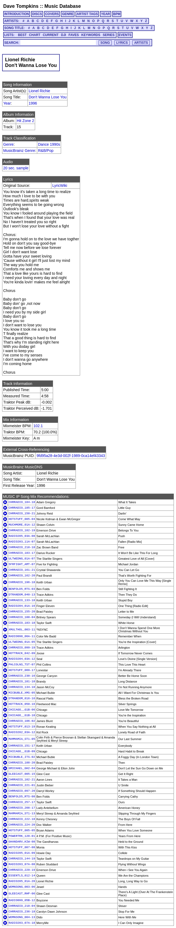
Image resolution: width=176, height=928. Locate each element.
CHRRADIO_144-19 (22, 858)
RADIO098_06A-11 (22, 636)
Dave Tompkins (21, 6)
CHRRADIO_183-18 (22, 622)
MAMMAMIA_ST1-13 (22, 813)
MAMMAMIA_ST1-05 (22, 739)
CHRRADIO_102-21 (22, 779)
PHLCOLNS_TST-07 (22, 664)
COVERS (52, 14)
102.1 (38, 426)
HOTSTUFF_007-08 (22, 847)
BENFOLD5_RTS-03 (22, 589)
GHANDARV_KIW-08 (22, 841)
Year (7, 103)
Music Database (62, 6)
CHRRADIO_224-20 (22, 824)
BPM (117, 14)
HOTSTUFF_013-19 (22, 726)
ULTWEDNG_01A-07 (22, 558)
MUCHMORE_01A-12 (22, 524)
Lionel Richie (39, 91)
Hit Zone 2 (25, 121)
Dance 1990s (49, 144)
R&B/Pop (46, 150)
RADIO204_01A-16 (22, 606)
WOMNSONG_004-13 (22, 917)
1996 (33, 103)
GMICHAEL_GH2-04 (22, 768)
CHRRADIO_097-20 (22, 791)
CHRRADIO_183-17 (22, 553)
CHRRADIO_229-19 (22, 870)
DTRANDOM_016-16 (22, 698)
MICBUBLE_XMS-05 (22, 692)
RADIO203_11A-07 (22, 541)
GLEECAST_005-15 (22, 774)
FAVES (74, 35)
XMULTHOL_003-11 (22, 629)
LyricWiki (59, 185)
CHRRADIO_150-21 (22, 513)
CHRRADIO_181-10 (22, 681)
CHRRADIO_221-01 (22, 785)
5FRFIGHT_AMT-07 (22, 564)
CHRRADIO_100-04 (22, 617)
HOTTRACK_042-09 (22, 653)
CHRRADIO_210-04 (22, 906)
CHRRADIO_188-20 (22, 762)
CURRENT (51, 35)
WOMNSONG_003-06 (22, 886)
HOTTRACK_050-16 (22, 704)
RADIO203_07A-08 (22, 864)
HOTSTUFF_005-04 (22, 519)
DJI (63, 35)
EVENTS (125, 35)
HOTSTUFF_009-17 (22, 670)
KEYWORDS (90, 35)
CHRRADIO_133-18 (22, 600)
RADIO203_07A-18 (22, 923)
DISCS (37, 14)
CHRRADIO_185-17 (22, 507)
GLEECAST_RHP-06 (22, 893)
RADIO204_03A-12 (22, 659)
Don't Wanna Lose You (47, 97)
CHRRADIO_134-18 (22, 687)
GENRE (67, 14)
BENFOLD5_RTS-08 (22, 796)
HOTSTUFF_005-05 (22, 830)
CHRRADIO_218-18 (22, 547)
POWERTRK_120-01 (22, 836)
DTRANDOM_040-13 (22, 594)
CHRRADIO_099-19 (22, 647)
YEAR (105, 14)
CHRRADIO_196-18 (22, 582)
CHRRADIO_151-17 (22, 745)
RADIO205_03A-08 (22, 536)
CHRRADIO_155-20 (22, 611)
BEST (22, 35)
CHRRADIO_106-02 (22, 721)
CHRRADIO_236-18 (22, 911)
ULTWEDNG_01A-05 (22, 642)
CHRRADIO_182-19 (22, 530)
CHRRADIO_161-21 (22, 570)
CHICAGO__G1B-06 (22, 709)
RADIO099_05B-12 (22, 900)
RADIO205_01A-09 (22, 853)
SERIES (109, 35)
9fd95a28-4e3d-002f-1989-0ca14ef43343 (70, 456)
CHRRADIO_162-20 (22, 575)
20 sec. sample (15, 168)
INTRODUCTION (16, 14)
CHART (34, 35)
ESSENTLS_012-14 (22, 875)
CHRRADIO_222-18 (22, 819)
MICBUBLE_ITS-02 (22, 757)
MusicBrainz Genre (19, 150)
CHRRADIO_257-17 (22, 802)
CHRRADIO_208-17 (22, 807)
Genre (8, 144)
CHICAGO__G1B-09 (22, 751)
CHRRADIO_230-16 (22, 675)
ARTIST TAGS (87, 14)
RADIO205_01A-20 (22, 881)
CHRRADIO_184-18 (22, 502)
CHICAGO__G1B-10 (22, 715)
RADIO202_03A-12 (22, 732)
